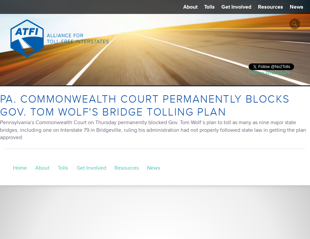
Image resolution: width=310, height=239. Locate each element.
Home (20, 168)
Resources (270, 7)
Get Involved (236, 7)
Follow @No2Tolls (269, 72)
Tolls (209, 7)
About (190, 7)
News (296, 7)
